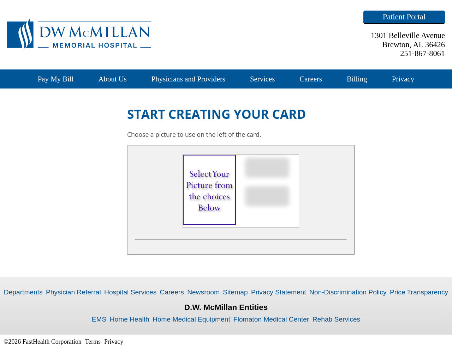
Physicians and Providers (188, 79)
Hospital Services (130, 292)
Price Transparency (419, 292)
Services (262, 79)
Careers (310, 79)
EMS (99, 319)
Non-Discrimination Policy (348, 292)
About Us (112, 79)
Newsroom (203, 292)
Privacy (403, 79)
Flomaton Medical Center (271, 319)
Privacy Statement (278, 292)
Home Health (129, 319)
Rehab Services (336, 319)
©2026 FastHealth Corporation (43, 341)
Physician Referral (73, 292)
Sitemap (235, 292)
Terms (93, 341)
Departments (23, 292)
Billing (357, 79)
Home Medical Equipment (191, 319)
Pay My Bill (56, 79)
